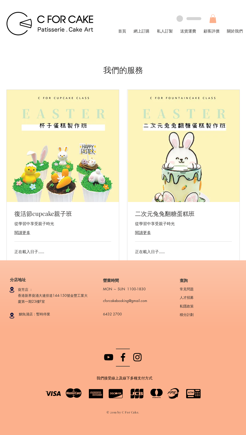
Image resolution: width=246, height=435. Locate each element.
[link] (62, 214)
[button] (212, 18)
